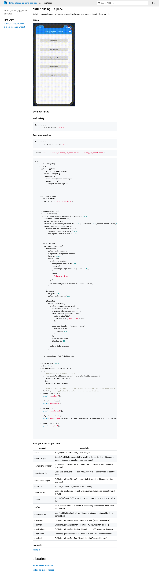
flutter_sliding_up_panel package (23, 3)
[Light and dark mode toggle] (153, 3)
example (36, 550)
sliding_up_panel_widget (43, 570)
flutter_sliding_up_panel (43, 565)
